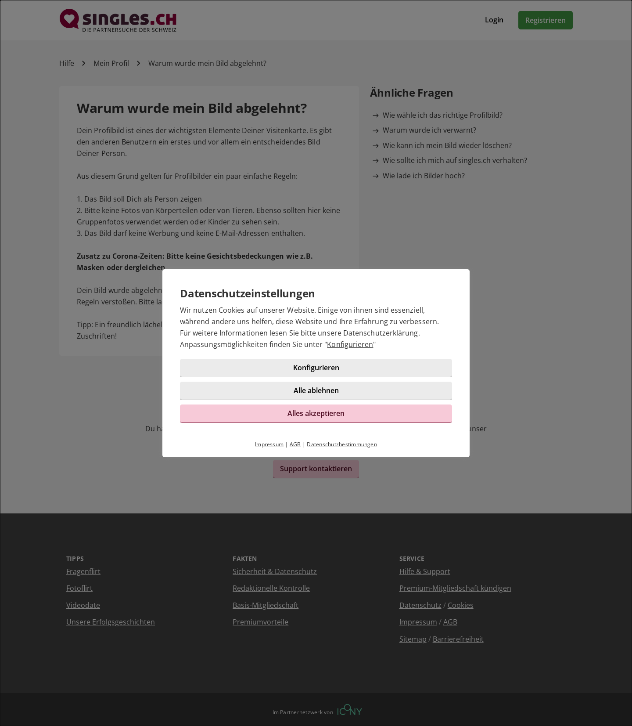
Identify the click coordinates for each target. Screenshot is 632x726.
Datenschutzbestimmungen (342, 444)
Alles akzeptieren (316, 413)
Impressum (269, 444)
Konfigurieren (350, 344)
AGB (295, 444)
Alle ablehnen (316, 390)
